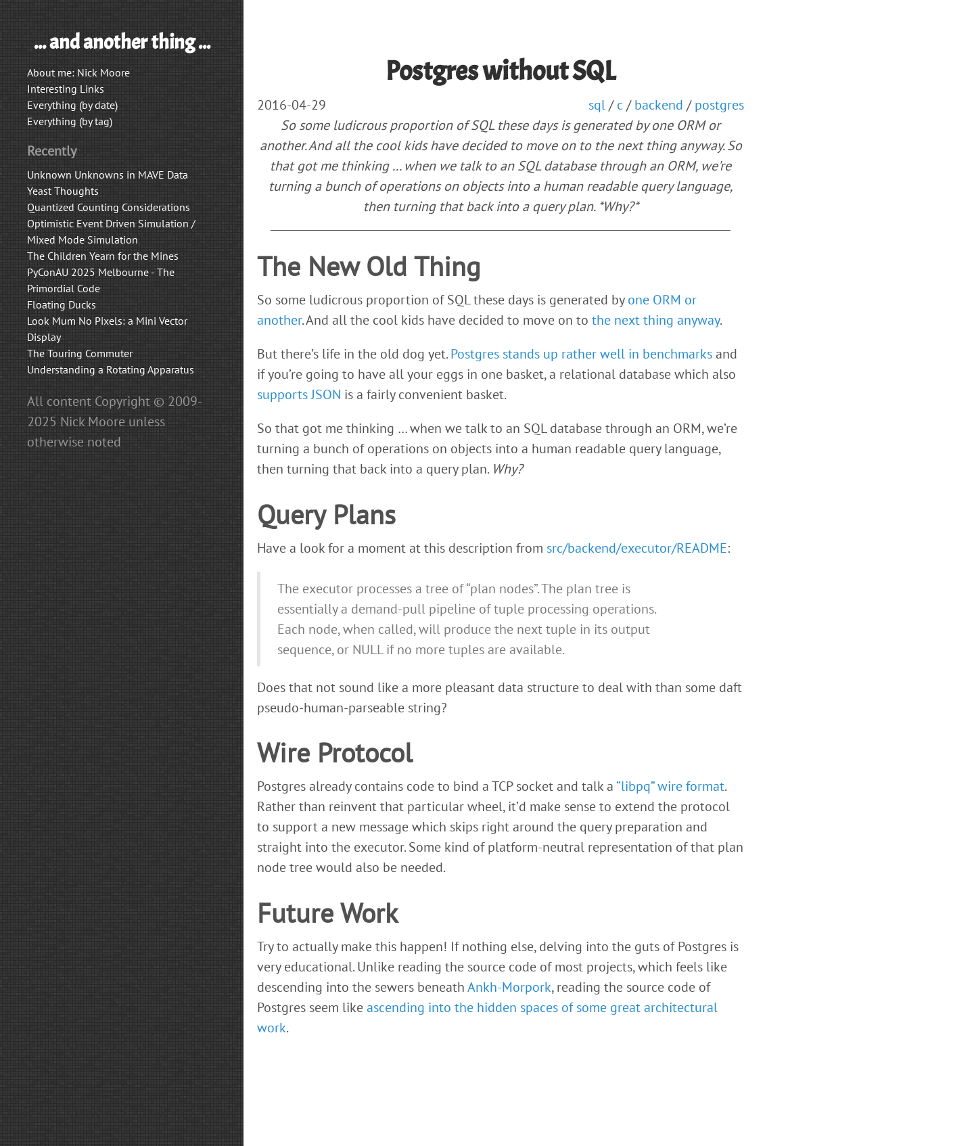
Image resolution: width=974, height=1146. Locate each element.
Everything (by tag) (69, 121)
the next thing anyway (656, 320)
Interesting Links (65, 88)
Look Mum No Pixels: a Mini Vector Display (107, 329)
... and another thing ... (122, 42)
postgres (719, 105)
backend (658, 105)
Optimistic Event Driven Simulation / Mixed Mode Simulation (111, 231)
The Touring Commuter (80, 353)
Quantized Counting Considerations (108, 207)
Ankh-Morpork (509, 987)
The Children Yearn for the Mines (103, 255)
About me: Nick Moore (78, 72)
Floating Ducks (61, 304)
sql (596, 105)
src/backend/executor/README (637, 548)
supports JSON (299, 394)
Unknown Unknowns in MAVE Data (107, 174)
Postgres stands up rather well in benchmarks (581, 354)
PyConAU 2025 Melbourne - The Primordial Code (101, 280)
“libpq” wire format (670, 786)
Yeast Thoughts (63, 191)
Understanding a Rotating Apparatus (110, 369)
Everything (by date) (72, 105)
